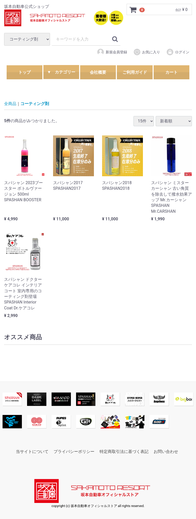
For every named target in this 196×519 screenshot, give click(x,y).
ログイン (177, 52)
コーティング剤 (34, 103)
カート (171, 72)
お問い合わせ (166, 451)
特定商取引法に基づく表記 (124, 451)
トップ (24, 72)
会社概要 (98, 72)
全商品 (10, 103)
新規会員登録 (112, 52)
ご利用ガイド (134, 72)
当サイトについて (32, 451)
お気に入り (146, 52)
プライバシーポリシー (74, 451)
